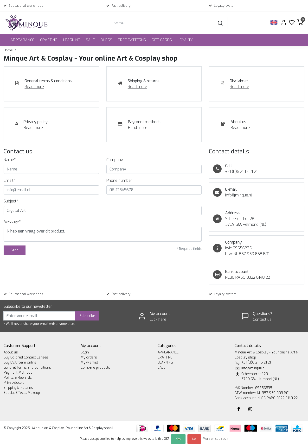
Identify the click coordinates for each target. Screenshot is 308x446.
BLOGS (106, 40)
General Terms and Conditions (27, 367)
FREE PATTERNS (132, 40)
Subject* (11, 201)
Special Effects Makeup (22, 392)
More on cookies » (215, 439)
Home (8, 50)
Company (114, 159)
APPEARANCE (22, 40)
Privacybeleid (14, 382)
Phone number (119, 180)
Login (85, 352)
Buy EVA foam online (20, 362)
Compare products (95, 367)
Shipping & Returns (18, 387)
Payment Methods (18, 372)
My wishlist (89, 362)
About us (11, 352)
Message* (12, 221)
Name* (10, 159)
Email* (9, 180)
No (194, 439)
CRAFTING (48, 40)
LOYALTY (185, 40)
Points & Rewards (18, 377)
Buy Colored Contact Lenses (26, 357)
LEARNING (71, 40)
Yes (178, 439)
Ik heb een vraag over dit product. (103, 234)
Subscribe (87, 316)
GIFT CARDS (162, 40)
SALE (90, 40)
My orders (89, 357)
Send (15, 250)
